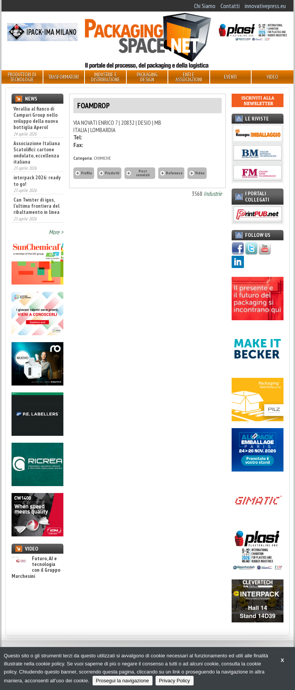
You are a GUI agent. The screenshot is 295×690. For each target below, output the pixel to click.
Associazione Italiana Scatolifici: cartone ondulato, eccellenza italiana (36, 152)
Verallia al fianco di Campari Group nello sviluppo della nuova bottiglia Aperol (35, 118)
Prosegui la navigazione (122, 680)
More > (56, 232)
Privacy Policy (174, 680)
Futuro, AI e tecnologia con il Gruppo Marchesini (36, 567)
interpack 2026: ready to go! (37, 180)
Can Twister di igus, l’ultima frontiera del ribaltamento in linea (36, 206)
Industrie (213, 193)
